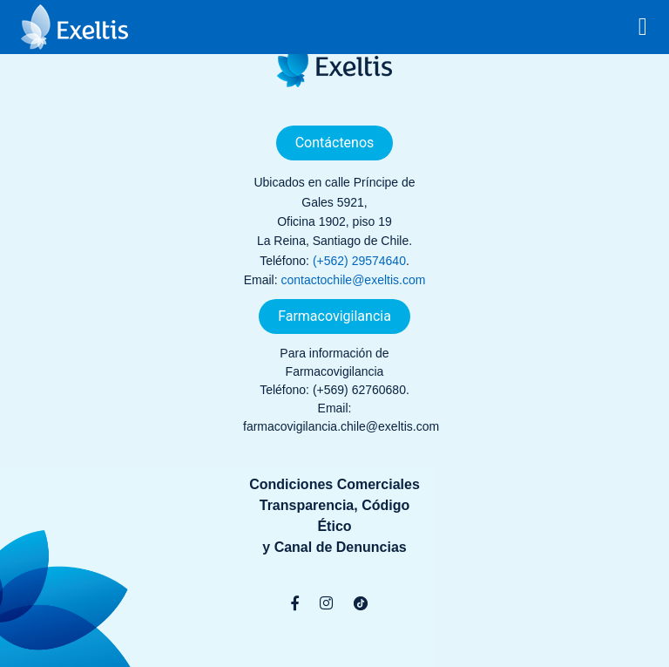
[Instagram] (326, 603)
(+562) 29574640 (359, 261)
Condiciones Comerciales (334, 484)
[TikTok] (361, 603)
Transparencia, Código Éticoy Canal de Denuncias (334, 526)
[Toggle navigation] (643, 27)
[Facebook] (295, 603)
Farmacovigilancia (334, 316)
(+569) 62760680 (359, 390)
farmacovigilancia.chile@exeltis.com (341, 426)
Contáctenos (335, 142)
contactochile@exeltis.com (352, 280)
